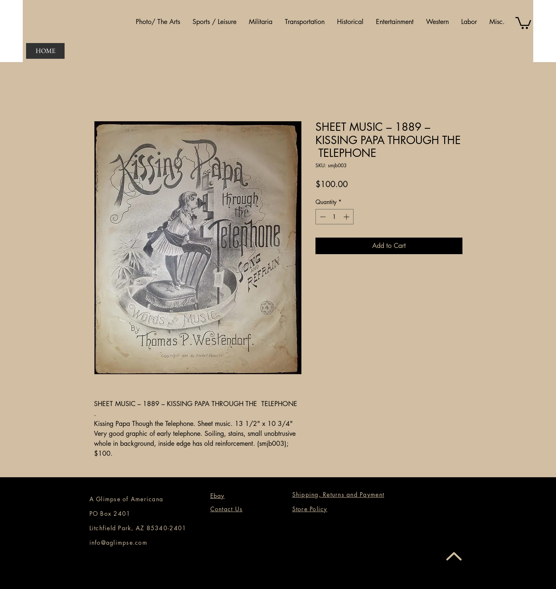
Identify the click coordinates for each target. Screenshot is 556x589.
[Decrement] (322, 216)
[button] (158, 22)
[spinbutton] (334, 216)
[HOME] (45, 51)
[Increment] (347, 216)
